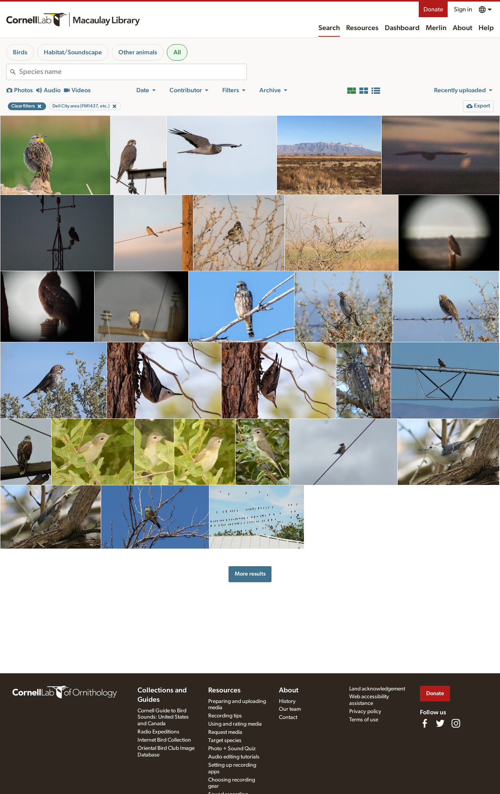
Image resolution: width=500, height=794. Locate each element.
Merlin (436, 28)
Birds (20, 52)
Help (486, 28)
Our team (290, 709)
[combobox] (132, 72)
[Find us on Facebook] (424, 723)
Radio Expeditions (158, 732)
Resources (362, 28)
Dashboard (402, 28)
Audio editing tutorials (233, 757)
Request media (225, 732)
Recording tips (225, 716)
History (287, 701)
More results (250, 574)
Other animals (137, 52)
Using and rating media (235, 724)
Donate (433, 9)
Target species (224, 740)
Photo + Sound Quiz (231, 748)
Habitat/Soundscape (73, 52)
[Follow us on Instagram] (456, 723)
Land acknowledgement (377, 689)
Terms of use (363, 719)
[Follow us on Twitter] (440, 723)
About (462, 28)
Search (329, 28)
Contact (288, 717)
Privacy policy (365, 711)
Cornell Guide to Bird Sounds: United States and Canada (163, 717)
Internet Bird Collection (164, 740)
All (177, 52)
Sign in (463, 9)
